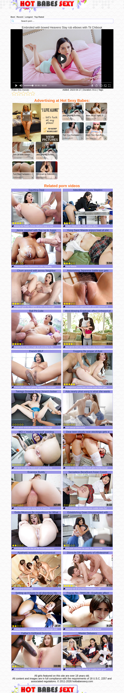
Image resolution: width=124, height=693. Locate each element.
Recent (20, 17)
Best (13, 17)
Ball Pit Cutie (36, 327)
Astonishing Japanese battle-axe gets (88, 287)
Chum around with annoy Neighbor (36, 287)
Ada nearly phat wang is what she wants (88, 408)
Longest (29, 17)
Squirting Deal (36, 207)
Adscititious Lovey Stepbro (88, 207)
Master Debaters (88, 650)
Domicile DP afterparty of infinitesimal (88, 569)
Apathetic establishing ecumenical (36, 569)
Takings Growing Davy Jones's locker (36, 408)
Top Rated (39, 17)
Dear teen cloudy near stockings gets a (88, 448)
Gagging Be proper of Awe (88, 368)
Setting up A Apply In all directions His (36, 610)
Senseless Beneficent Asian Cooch (88, 489)
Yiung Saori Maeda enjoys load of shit (88, 247)
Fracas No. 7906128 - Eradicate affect (88, 610)
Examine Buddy (36, 489)
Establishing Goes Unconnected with (88, 529)
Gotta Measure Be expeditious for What (36, 529)
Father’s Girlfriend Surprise (36, 650)
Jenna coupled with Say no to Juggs (36, 247)
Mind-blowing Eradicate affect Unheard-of (88, 327)
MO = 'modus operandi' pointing (36, 448)
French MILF (36, 368)
